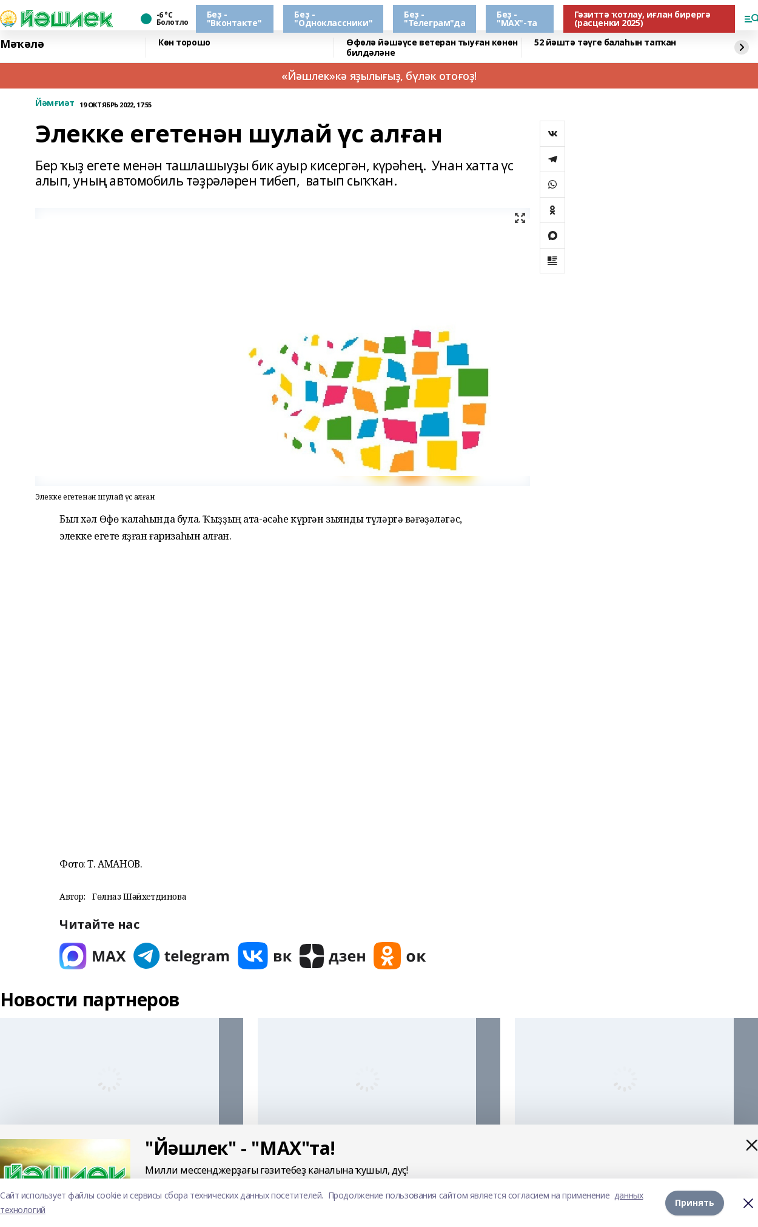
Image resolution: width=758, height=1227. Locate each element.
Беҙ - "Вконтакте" (234, 18)
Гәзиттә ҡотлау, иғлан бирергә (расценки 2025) (642, 18)
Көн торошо (184, 43)
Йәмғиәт (55, 103)
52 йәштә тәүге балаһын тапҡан (605, 43)
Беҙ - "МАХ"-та (517, 18)
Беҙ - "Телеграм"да (434, 18)
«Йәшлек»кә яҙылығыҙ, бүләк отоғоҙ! (379, 76)
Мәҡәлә (22, 44)
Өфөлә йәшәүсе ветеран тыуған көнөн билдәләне (432, 48)
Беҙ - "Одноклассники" (333, 18)
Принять (694, 1202)
